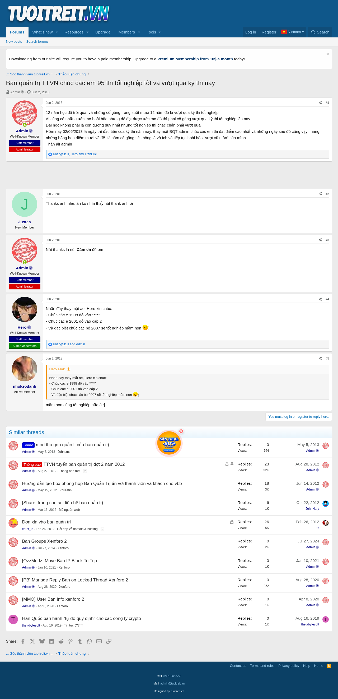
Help (306, 666)
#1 (327, 103)
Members (127, 32)
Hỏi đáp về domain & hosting (77, 529)
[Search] (320, 32)
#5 (327, 358)
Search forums (37, 41)
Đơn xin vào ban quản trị (46, 522)
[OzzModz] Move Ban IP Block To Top (59, 560)
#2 (327, 194)
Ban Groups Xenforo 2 (44, 541)
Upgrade (103, 32)
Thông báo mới (69, 471)
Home (318, 666)
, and (75, 154)
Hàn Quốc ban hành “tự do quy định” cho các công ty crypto (81, 618)
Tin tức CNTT (73, 625)
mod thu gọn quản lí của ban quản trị (72, 444)
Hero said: (57, 369)
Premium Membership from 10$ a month (195, 59)
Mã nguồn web (69, 510)
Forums (17, 32)
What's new (42, 32)
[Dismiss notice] (327, 54)
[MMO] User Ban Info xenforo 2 (53, 599)
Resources (73, 32)
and (69, 344)
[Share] (320, 103)
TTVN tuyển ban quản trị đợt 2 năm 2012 (84, 464)
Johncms (64, 452)
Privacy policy (288, 666)
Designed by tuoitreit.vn (169, 691)
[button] (56, 32)
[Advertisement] (236, 13)
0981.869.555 (172, 676)
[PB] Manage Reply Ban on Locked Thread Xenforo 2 (75, 579)
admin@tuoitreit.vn (172, 683)
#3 (327, 240)
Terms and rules (262, 666)
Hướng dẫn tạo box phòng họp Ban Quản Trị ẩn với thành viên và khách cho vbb (102, 483)
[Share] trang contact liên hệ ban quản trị (62, 502)
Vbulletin (65, 490)
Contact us (238, 666)
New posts (14, 41)
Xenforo (63, 548)
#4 (327, 299)
